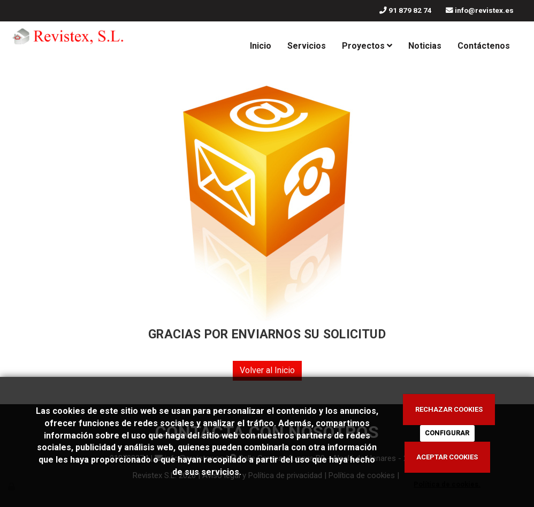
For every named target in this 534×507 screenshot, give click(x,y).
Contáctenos (483, 46)
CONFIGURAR (447, 433)
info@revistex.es (484, 10)
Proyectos (367, 46)
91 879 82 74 (410, 10)
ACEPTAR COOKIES (447, 457)
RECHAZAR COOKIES (449, 409)
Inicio (260, 46)
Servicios (306, 46)
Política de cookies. (447, 484)
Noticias (424, 46)
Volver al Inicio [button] (267, 370)
